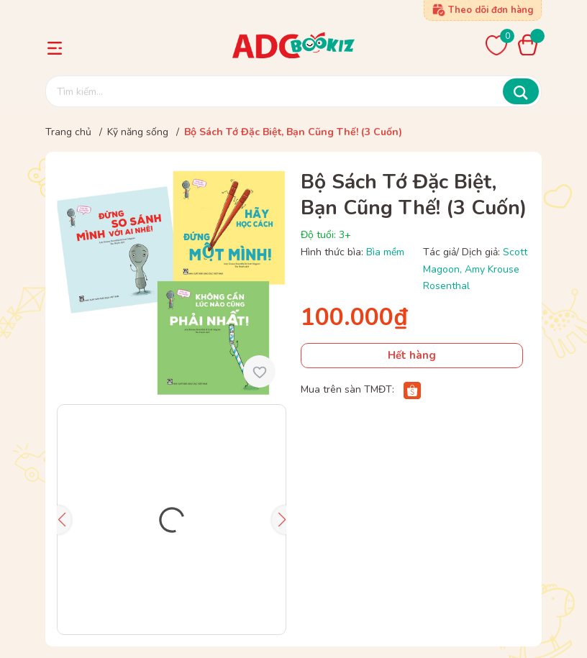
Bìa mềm (385, 252)
